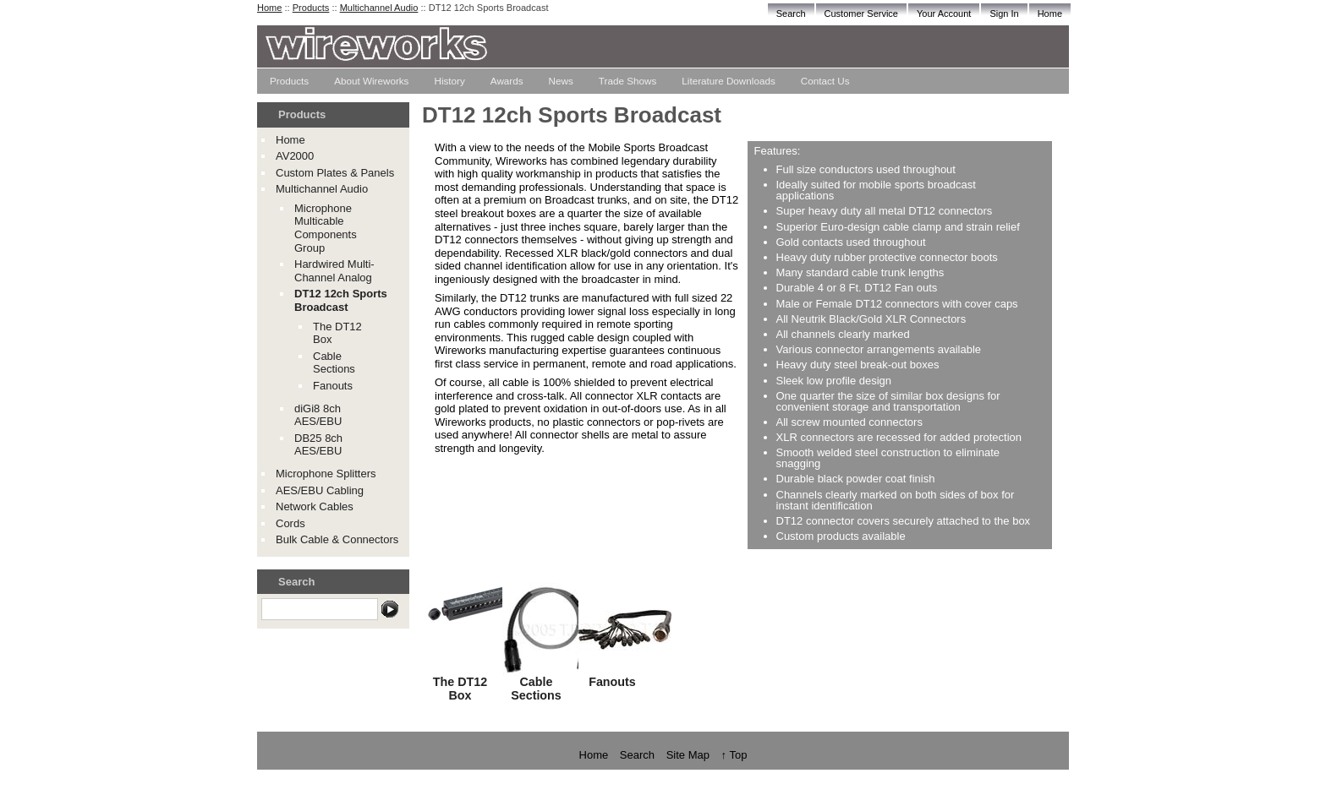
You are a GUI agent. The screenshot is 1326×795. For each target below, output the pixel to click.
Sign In (1003, 13)
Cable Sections (334, 363)
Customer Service (861, 13)
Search (791, 13)
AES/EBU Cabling (320, 490)
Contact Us (825, 80)
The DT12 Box (460, 688)
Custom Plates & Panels (335, 172)
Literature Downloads (728, 80)
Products (289, 80)
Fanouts (333, 385)
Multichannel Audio (379, 8)
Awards (506, 80)
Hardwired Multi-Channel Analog (334, 271)
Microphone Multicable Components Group (325, 228)
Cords (290, 523)
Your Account (944, 13)
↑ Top (734, 755)
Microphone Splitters (326, 473)
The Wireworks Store (574, 52)
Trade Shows (627, 80)
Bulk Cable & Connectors (337, 539)
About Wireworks (371, 80)
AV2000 (295, 156)
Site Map (688, 755)
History (449, 80)
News (561, 80)
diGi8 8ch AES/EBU (318, 415)
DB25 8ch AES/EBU (318, 445)
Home (1050, 13)
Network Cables (314, 506)
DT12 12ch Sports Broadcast (340, 300)
